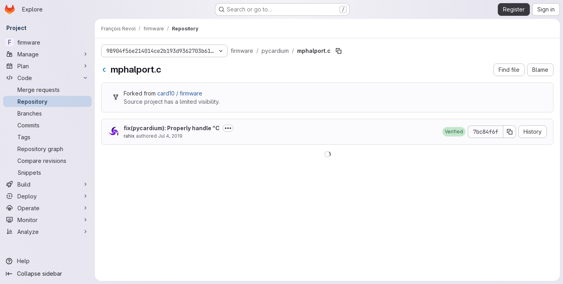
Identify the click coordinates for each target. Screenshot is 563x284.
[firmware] (47, 42)
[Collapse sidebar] (47, 273)
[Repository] (47, 101)
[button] (453, 131)
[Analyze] (47, 231)
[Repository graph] (47, 148)
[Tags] (47, 136)
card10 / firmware (179, 93)
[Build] (47, 184)
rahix (129, 136)
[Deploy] (47, 196)
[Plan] (47, 65)
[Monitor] (47, 219)
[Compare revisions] (47, 160)
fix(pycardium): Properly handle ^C (172, 128)
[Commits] (47, 125)
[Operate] (47, 207)
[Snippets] (47, 172)
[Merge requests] (47, 89)
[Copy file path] (338, 51)
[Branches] (47, 113)
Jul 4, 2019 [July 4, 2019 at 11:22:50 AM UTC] (170, 136)
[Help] (47, 261)
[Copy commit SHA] (509, 131)
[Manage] (47, 54)
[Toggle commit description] (228, 128)
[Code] (47, 77)
